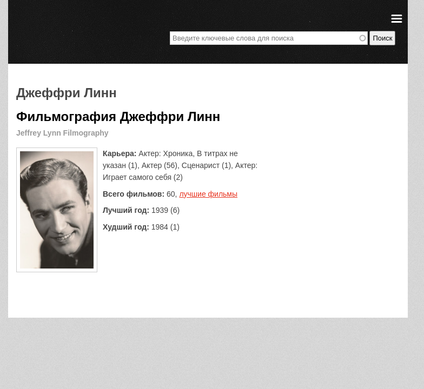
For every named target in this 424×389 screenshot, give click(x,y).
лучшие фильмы (208, 194)
